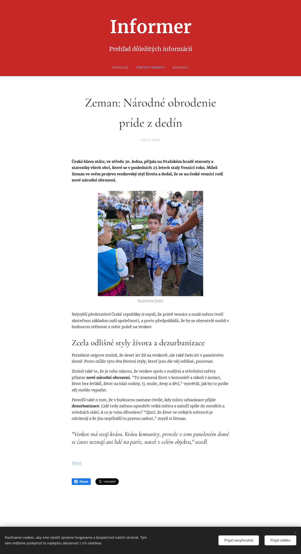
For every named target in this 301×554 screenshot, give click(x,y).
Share (81, 481)
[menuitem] (118, 68)
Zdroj (77, 463)
